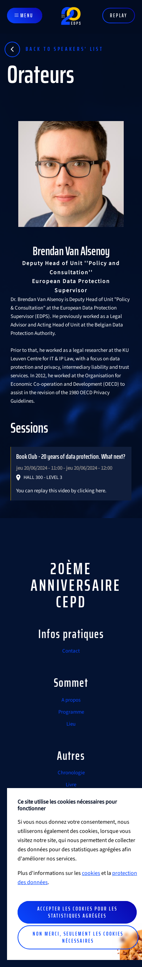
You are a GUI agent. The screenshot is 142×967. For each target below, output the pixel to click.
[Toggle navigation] (24, 15)
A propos (71, 700)
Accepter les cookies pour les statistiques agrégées (77, 912)
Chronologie (71, 772)
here (100, 490)
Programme (71, 712)
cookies (91, 873)
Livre (71, 784)
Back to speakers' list (65, 48)
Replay (118, 15)
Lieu (71, 724)
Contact (71, 651)
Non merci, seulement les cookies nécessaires (78, 937)
